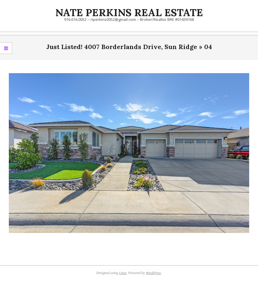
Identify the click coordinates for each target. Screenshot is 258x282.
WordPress (153, 273)
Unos (122, 273)
